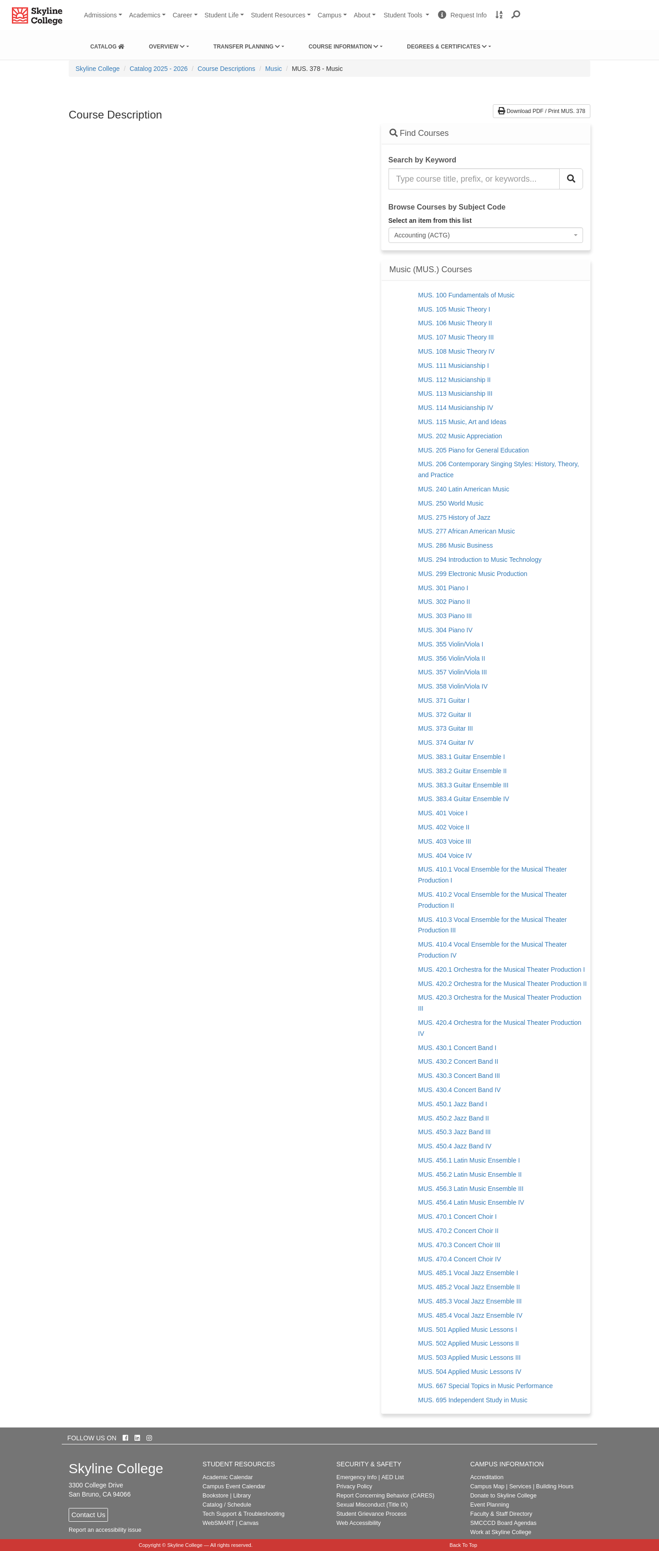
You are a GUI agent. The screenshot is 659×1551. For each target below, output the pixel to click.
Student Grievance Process (371, 1514)
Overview (167, 46)
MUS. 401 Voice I (443, 813)
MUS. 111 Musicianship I (453, 365)
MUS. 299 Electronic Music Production (473, 573)
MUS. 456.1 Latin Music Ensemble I (469, 1160)
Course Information (343, 46)
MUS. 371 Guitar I (444, 700)
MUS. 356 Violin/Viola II (452, 658)
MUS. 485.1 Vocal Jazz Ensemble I (468, 1272)
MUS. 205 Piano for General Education (473, 450)
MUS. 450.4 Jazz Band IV (455, 1146)
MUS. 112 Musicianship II (454, 379)
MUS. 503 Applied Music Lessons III (469, 1357)
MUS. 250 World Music (451, 503)
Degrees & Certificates (447, 46)
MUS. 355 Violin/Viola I (451, 644)
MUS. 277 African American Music (466, 531)
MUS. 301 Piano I (443, 588)
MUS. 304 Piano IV (445, 630)
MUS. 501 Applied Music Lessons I (467, 1329)
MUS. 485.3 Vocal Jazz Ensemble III (470, 1301)
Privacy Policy (354, 1486)
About (362, 15)
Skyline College (98, 68)
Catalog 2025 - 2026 (159, 68)
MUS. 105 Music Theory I (454, 309)
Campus (329, 15)
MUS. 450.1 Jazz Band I (452, 1104)
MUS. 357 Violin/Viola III (452, 672)
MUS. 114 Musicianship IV (455, 407)
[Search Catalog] (571, 178)
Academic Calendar (228, 1477)
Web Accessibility (358, 1523)
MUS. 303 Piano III (445, 615)
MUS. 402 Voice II (444, 827)
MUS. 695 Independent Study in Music (473, 1400)
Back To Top (463, 1545)
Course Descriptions (226, 68)
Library (242, 1495)
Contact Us (88, 1515)
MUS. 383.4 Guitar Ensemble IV (463, 798)
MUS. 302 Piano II (444, 601)
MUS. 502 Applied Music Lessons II (468, 1343)
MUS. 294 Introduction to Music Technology (480, 559)
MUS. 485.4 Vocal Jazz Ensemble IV (470, 1315)
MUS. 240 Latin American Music (463, 489)
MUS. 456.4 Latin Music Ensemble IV (471, 1202)
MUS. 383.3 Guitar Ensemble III (463, 785)
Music (273, 68)
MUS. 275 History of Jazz (454, 517)
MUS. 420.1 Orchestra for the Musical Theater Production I (501, 969)
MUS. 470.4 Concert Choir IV (459, 1259)
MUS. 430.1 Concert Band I (457, 1047)
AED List (392, 1477)
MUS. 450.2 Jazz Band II (453, 1118)
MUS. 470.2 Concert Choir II (458, 1230)
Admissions (100, 15)
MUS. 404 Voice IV (445, 855)
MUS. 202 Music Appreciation (460, 436)
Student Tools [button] (407, 18)
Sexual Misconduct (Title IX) (372, 1505)
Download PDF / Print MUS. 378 (541, 111)
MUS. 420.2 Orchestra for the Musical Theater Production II (502, 983)
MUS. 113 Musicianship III (455, 393)
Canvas (249, 1523)
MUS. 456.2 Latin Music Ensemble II (470, 1174)
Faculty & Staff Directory (501, 1514)
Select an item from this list (430, 220)
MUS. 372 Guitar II (444, 714)
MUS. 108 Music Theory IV (456, 351)
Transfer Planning (246, 46)
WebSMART (219, 1523)
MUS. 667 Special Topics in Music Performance (485, 1385)
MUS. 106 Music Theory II (455, 323)
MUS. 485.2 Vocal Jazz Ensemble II (469, 1287)
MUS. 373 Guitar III (445, 728)
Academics (144, 15)
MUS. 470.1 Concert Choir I (457, 1216)
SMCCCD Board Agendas (503, 1523)
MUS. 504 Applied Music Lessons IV (470, 1371)
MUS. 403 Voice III (444, 841)
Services (520, 1486)
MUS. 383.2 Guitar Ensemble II (462, 771)
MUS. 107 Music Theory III (456, 337)
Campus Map (487, 1486)
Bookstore (216, 1495)
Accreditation (486, 1477)
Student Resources (278, 15)
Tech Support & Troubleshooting (244, 1514)
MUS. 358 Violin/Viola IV (453, 686)
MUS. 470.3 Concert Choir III (459, 1245)
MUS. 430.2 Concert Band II (458, 1061)
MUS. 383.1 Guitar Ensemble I (461, 756)
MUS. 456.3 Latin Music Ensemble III (471, 1188)
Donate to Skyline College (503, 1495)
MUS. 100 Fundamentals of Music (466, 295)
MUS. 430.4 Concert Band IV (459, 1089)
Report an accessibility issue (105, 1530)
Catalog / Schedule (227, 1505)
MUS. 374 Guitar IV (446, 742)
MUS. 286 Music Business (455, 545)
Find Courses (419, 133)
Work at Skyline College (500, 1532)
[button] (516, 15)
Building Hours (554, 1486)
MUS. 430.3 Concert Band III (459, 1075)
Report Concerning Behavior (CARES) (385, 1495)
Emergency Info (356, 1477)
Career (182, 15)
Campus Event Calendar (234, 1486)
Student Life (222, 15)
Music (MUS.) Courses (430, 269)
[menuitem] (107, 44)
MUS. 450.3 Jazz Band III (454, 1132)
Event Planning (489, 1505)
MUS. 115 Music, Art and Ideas (462, 421)
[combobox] (486, 235)
